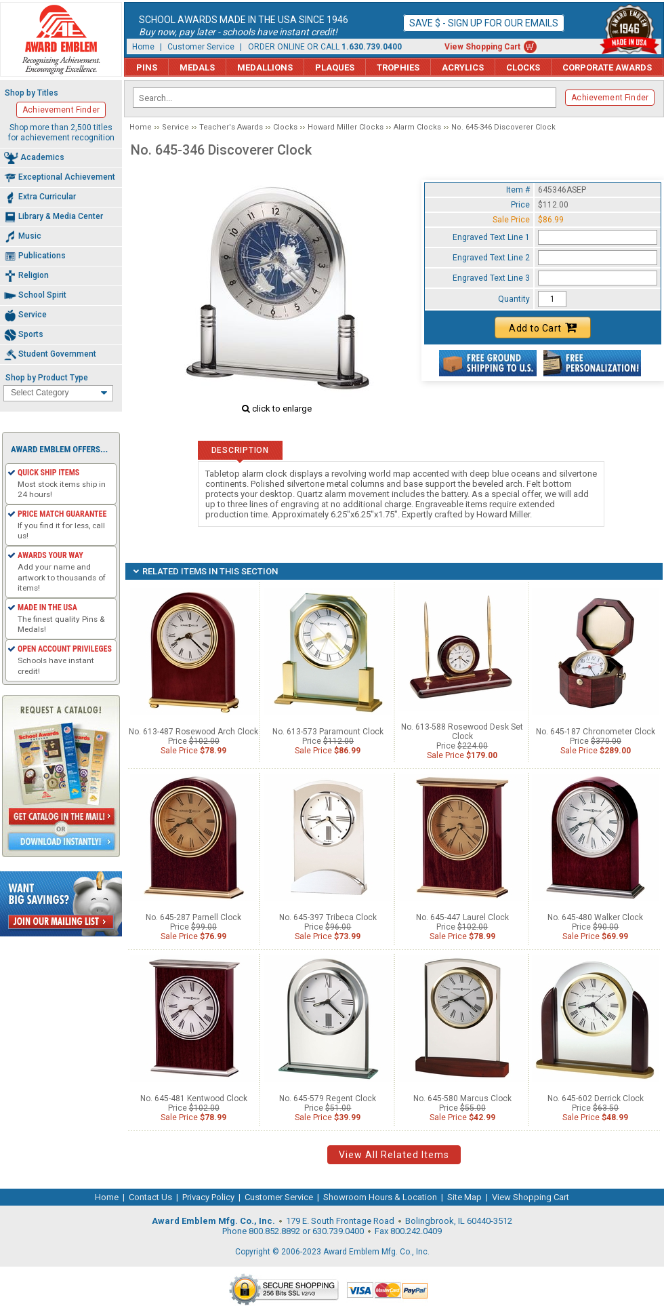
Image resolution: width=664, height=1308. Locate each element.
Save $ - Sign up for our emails (483, 23)
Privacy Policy (208, 1197)
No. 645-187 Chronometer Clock (595, 731)
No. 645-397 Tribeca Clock (328, 917)
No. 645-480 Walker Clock (595, 917)
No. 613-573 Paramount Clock (327, 731)
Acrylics (463, 67)
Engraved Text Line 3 (491, 278)
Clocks (523, 67)
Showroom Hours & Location (380, 1197)
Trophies (398, 67)
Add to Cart (543, 327)
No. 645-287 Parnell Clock (193, 917)
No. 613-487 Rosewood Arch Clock (193, 731)
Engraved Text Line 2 (491, 257)
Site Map (464, 1197)
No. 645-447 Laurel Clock (462, 917)
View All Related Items (394, 1154)
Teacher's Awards (231, 127)
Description (240, 450)
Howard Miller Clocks (345, 127)
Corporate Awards (607, 67)
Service (175, 127)
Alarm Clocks (417, 127)
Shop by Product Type (46, 377)
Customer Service (200, 47)
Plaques (334, 67)
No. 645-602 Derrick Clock (595, 1098)
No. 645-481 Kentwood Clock (193, 1098)
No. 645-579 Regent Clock (327, 1098)
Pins (146, 67)
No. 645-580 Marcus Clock (462, 1098)
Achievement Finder (609, 97)
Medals (197, 67)
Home (143, 47)
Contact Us (150, 1197)
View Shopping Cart (482, 47)
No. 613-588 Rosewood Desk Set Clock (462, 731)
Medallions (265, 67)
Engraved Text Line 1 (491, 237)
